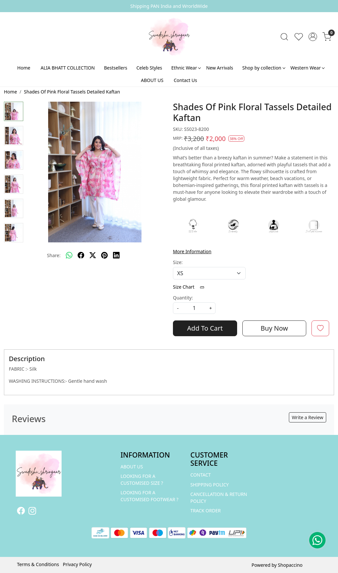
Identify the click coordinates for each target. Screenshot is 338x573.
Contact (200, 475)
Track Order (205, 510)
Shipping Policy (209, 484)
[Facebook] (21, 511)
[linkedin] (116, 255)
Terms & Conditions (38, 564)
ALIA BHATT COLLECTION (68, 68)
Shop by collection (263, 68)
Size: (178, 262)
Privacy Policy (77, 564)
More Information (192, 251)
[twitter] (93, 255)
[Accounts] (313, 36)
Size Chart (191, 287)
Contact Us (185, 80)
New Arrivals (219, 68)
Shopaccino (290, 565)
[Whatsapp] (69, 255)
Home (23, 68)
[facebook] (81, 255)
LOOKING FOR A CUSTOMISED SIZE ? (142, 479)
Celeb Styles (149, 68)
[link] (284, 36)
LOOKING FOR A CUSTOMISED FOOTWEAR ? (149, 495)
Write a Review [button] (307, 417)
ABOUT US (152, 80)
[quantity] (194, 308)
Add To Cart (205, 328)
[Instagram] (32, 511)
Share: (53, 255)
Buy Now (274, 328)
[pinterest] (104, 255)
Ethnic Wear (185, 68)
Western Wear (308, 68)
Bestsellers (115, 68)
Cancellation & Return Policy (218, 497)
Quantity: (183, 298)
